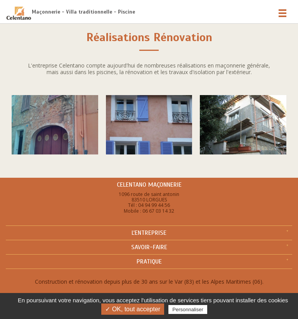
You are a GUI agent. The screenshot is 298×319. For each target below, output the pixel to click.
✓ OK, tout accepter (132, 309)
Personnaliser (187, 309)
